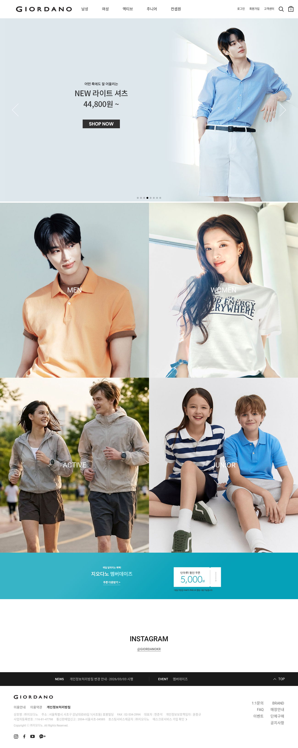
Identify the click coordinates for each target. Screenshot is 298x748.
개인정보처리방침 (59, 707)
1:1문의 (258, 703)
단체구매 (277, 716)
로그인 (241, 9)
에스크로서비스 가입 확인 (168, 719)
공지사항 (277, 723)
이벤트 (258, 716)
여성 (105, 9)
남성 (84, 9)
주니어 (152, 9)
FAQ (260, 709)
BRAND (278, 703)
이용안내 (20, 707)
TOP (281, 679)
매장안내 (277, 709)
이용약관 (36, 707)
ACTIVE (74, 465)
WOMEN (223, 290)
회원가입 (254, 9)
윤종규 (197, 714)
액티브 (128, 9)
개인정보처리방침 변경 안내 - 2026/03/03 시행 (101, 679)
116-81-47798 (44, 719)
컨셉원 (176, 9)
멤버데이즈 (180, 679)
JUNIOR (223, 465)
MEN (74, 290)
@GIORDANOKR (149, 649)
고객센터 (269, 9)
